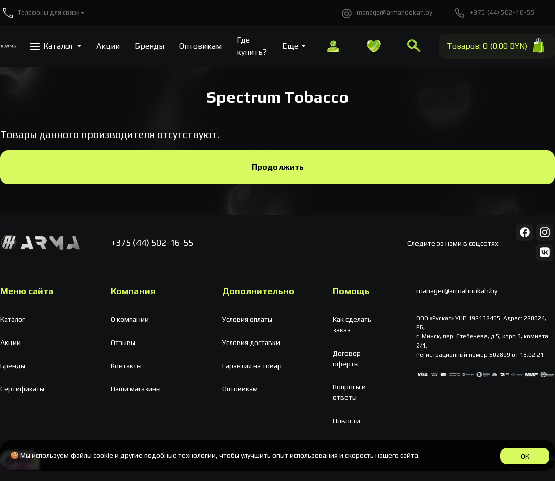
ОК (525, 456)
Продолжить (278, 167)
